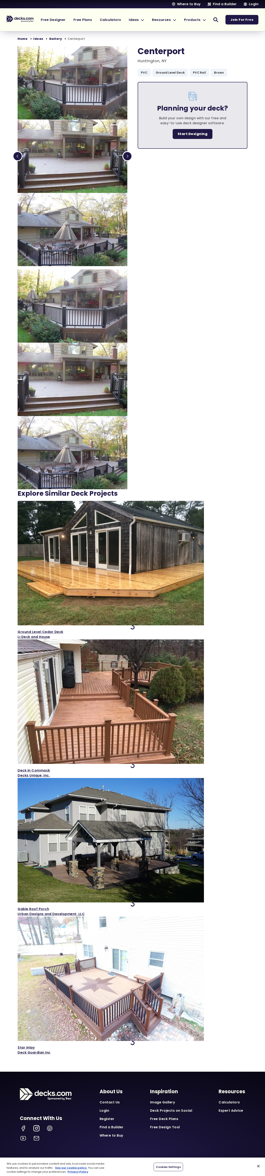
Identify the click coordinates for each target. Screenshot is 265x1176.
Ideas (38, 39)
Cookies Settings (168, 1167)
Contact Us (110, 1102)
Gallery (55, 39)
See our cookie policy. (71, 1168)
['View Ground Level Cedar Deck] (132, 570)
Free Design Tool (165, 1127)
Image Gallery (162, 1102)
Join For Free (242, 20)
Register (107, 1118)
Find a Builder (112, 1127)
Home (23, 39)
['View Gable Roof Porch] (132, 847)
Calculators (229, 1102)
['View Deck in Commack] (132, 708)
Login (104, 1110)
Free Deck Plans (164, 1118)
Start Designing (193, 133)
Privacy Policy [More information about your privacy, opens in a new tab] (77, 1172)
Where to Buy (111, 1135)
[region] (132, 1167)
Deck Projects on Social (171, 1110)
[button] (140, 19)
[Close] (258, 1166)
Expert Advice (231, 1110)
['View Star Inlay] (132, 986)
